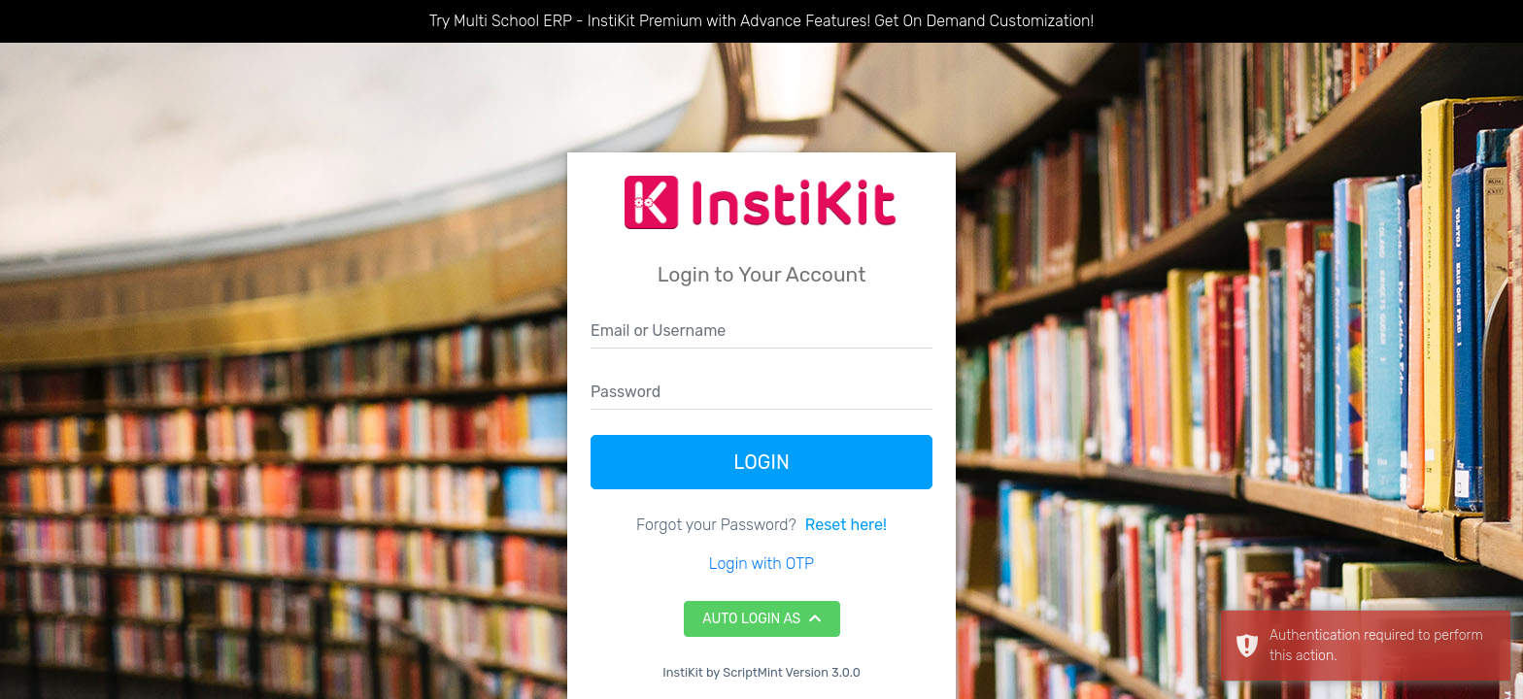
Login (761, 462)
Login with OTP (761, 563)
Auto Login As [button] (761, 619)
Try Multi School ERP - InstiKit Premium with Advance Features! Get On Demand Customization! (761, 21)
